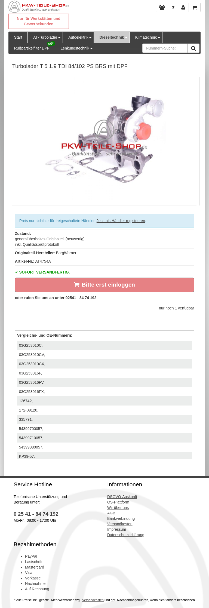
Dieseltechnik (111, 37)
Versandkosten (93, 600)
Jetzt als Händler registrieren (121, 221)
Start (18, 37)
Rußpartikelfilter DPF (32, 48)
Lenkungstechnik (75, 48)
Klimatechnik (146, 37)
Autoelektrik (78, 37)
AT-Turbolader (45, 37)
